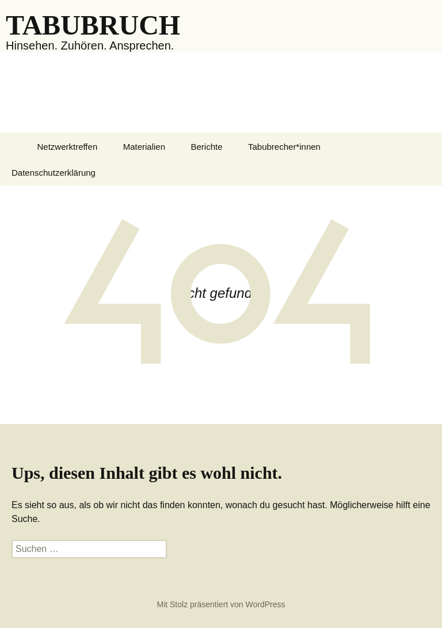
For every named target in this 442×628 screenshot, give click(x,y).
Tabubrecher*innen (284, 147)
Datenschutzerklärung (54, 172)
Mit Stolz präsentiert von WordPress (221, 604)
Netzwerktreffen (67, 147)
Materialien (144, 147)
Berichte (207, 147)
